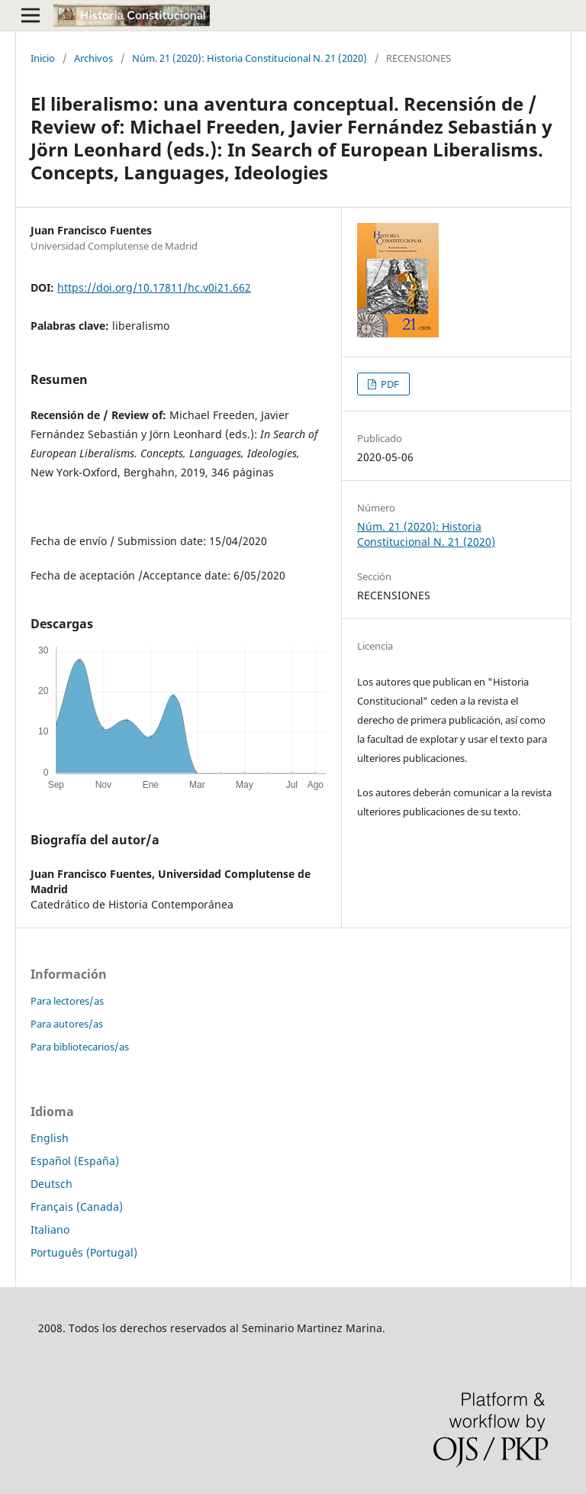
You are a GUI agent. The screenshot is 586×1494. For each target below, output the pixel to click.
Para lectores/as (67, 1001)
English (50, 1138)
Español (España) (75, 1161)
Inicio (43, 58)
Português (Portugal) (84, 1252)
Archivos (93, 58)
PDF (388, 384)
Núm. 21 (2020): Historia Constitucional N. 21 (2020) (249, 58)
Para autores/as (67, 1024)
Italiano (50, 1229)
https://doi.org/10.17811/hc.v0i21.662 (154, 287)
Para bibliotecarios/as (80, 1047)
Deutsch (51, 1183)
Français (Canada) (77, 1206)
